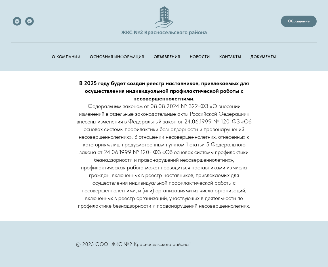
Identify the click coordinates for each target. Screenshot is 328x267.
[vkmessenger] (17, 21)
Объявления (167, 56)
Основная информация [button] (117, 56)
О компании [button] (66, 56)
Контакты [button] (230, 56)
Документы (263, 56)
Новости (200, 56)
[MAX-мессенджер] (29, 21)
